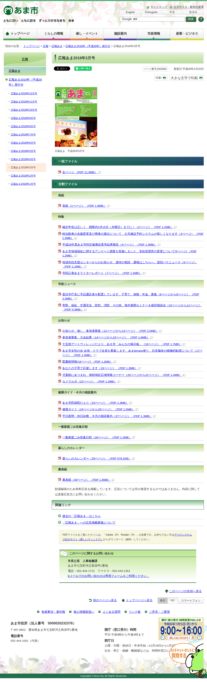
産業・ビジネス (187, 33)
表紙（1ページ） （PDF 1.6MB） (86, 205)
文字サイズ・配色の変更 (189, 6)
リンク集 (135, 611)
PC (173, 600)
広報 (45, 46)
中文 (172, 12)
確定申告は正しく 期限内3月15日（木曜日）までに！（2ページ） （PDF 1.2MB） (119, 227)
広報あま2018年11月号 (24, 101)
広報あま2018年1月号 (23, 183)
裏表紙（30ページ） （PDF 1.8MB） (88, 479)
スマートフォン (190, 600)
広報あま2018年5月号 (23, 151)
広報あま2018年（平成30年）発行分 (87, 46)
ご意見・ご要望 (159, 611)
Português (151, 12)
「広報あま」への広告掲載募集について (89, 522)
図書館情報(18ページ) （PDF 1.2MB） (89, 361)
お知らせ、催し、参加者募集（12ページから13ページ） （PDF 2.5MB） (112, 330)
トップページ (20, 33)
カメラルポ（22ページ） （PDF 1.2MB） (91, 381)
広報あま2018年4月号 (23, 159)
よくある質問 (111, 611)
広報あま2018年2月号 (23, 175)
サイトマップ (159, 6)
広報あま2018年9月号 (23, 118)
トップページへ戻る (139, 600)
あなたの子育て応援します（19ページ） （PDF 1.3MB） (101, 368)
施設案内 (120, 33)
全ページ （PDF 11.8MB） (81, 172)
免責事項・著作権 (53, 611)
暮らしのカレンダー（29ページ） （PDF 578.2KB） (98, 458)
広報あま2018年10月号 (24, 109)
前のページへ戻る (105, 600)
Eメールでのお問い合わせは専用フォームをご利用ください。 (109, 576)
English (130, 12)
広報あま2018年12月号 (24, 93)
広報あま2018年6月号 (23, 142)
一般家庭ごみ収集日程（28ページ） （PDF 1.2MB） (98, 437)
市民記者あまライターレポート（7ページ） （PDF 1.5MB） (103, 273)
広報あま (57, 46)
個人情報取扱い (84, 611)
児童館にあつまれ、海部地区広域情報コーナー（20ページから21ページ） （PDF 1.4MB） (123, 375)
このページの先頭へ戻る (185, 591)
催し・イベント (87, 33)
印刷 (158, 77)
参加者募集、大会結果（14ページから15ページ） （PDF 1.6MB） (107, 337)
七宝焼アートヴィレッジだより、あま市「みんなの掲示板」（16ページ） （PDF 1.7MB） (123, 344)
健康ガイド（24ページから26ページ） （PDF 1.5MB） (100, 409)
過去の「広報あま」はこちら (81, 516)
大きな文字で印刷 (184, 78)
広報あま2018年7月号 (23, 134)
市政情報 (153, 33)
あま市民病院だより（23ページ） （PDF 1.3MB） (97, 402)
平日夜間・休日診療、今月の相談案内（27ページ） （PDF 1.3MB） (109, 416)
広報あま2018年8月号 (23, 126)
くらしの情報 (53, 33)
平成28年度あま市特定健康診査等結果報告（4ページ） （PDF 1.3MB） (111, 244)
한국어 (193, 12)
